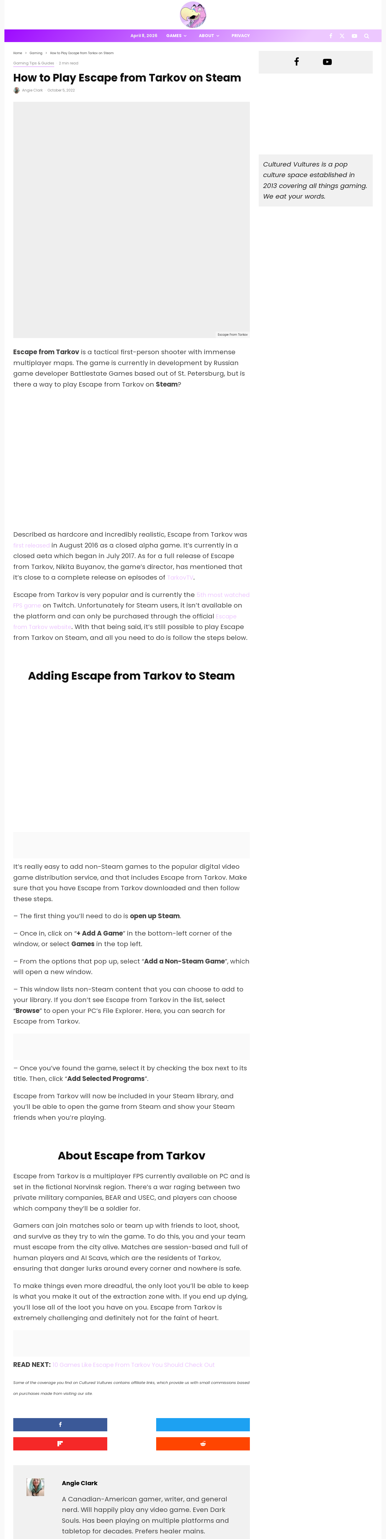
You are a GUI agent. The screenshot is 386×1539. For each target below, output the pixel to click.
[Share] (41, 1333)
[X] (342, 35)
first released (34, 441)
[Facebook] (331, 35)
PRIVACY (75, 1535)
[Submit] (222, 1333)
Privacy (241, 36)
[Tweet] (101, 1333)
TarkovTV (182, 473)
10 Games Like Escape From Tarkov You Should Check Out (146, 1273)
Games (174, 36)
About (206, 36)
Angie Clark (32, 90)
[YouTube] (354, 35)
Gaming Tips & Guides (33, 63)
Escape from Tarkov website (83, 523)
